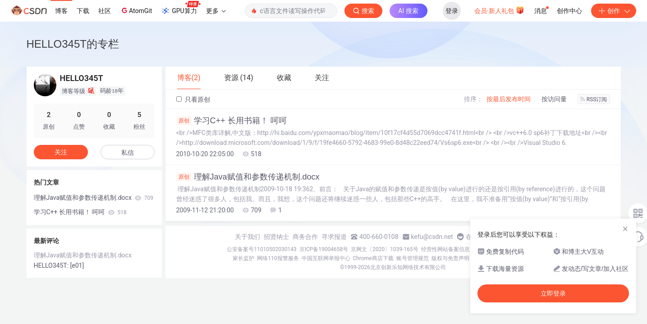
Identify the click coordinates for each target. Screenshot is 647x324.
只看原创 (193, 99)
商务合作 (305, 236)
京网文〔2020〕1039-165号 (384, 249)
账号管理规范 (412, 258)
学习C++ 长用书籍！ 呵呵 (231, 120)
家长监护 (243, 258)
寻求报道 (334, 236)
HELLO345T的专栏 (73, 44)
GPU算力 (180, 8)
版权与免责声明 (450, 258)
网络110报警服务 (277, 258)
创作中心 (569, 10)
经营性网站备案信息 (445, 249)
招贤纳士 (276, 236)
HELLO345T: (52, 265)
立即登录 (553, 293)
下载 (83, 10)
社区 (104, 10)
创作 (613, 10)
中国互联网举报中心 (326, 258)
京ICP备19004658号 (324, 249)
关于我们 (247, 236)
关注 (61, 152)
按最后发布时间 (508, 99)
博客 (61, 10)
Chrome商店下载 (373, 258)
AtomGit (136, 10)
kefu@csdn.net (432, 236)
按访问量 (554, 99)
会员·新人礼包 (499, 9)
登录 (451, 10)
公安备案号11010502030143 (261, 249)
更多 (216, 10)
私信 (127, 152)
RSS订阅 (593, 99)
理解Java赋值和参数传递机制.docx (248, 176)
